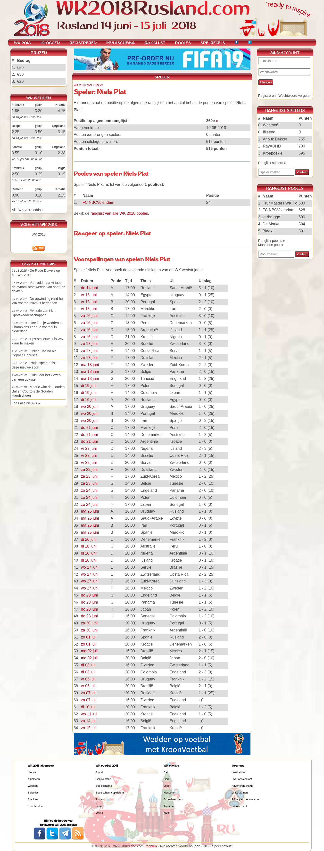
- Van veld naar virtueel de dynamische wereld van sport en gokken (38, 287)
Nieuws (32, 772)
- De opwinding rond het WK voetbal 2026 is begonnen (38, 301)
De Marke (271, 224)
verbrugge (271, 217)
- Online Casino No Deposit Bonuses (34, 353)
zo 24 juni (89, 490)
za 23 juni (89, 469)
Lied (166, 778)
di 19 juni (89, 386)
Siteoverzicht (239, 806)
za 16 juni (89, 316)
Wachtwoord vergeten (294, 96)
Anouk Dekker (275, 139)
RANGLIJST (155, 43)
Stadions (33, 799)
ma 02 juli (89, 651)
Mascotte (169, 792)
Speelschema (104, 785)
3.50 (38, 132)
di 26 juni (89, 539)
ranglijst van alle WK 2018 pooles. (120, 213)
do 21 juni (89, 428)
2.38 (61, 153)
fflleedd (269, 132)
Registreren (267, 96)
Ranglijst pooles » (271, 241)
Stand (99, 772)
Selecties (33, 792)
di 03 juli (88, 665)
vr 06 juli (88, 679)
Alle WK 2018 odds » (28, 210)
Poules (100, 799)
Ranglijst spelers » (272, 163)
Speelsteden (35, 806)
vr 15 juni (89, 295)
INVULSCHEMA (120, 43)
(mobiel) (150, 846)
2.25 (15, 132)
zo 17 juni (89, 344)
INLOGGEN (50, 43)
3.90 (15, 195)
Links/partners (240, 792)
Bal (165, 772)
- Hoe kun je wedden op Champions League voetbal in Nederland (38, 327)
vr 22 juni (89, 448)
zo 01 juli (88, 637)
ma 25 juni (90, 511)
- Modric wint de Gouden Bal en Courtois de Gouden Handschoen (38, 391)
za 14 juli (88, 721)
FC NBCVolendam (98, 202)
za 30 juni (89, 623)
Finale (99, 806)
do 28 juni (89, 595)
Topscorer (169, 806)
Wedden (33, 785)
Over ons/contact (242, 778)
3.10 (38, 153)
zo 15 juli (88, 728)
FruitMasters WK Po (280, 203)
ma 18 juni (90, 365)
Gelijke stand (103, 778)
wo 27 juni (90, 567)
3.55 (15, 153)
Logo (166, 785)
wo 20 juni (90, 406)
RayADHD (272, 146)
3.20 (38, 111)
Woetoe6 (270, 125)
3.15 (61, 132)
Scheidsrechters (173, 799)
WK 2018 (39, 234)
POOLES (183, 43)
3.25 (38, 174)
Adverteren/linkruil (242, 785)
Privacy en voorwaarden (246, 799)
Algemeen (34, 778)
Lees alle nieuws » (26, 403)
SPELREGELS (212, 43)
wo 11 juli (89, 714)
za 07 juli (88, 693)
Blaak (267, 231)
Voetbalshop (239, 772)
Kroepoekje (272, 153)
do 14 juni (89, 288)
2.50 (15, 174)
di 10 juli (88, 707)
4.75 (61, 111)
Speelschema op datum (110, 792)
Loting (99, 812)
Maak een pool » (270, 245)
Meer (167, 812)
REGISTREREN (83, 43)
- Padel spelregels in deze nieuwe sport (35, 365)
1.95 (15, 111)
